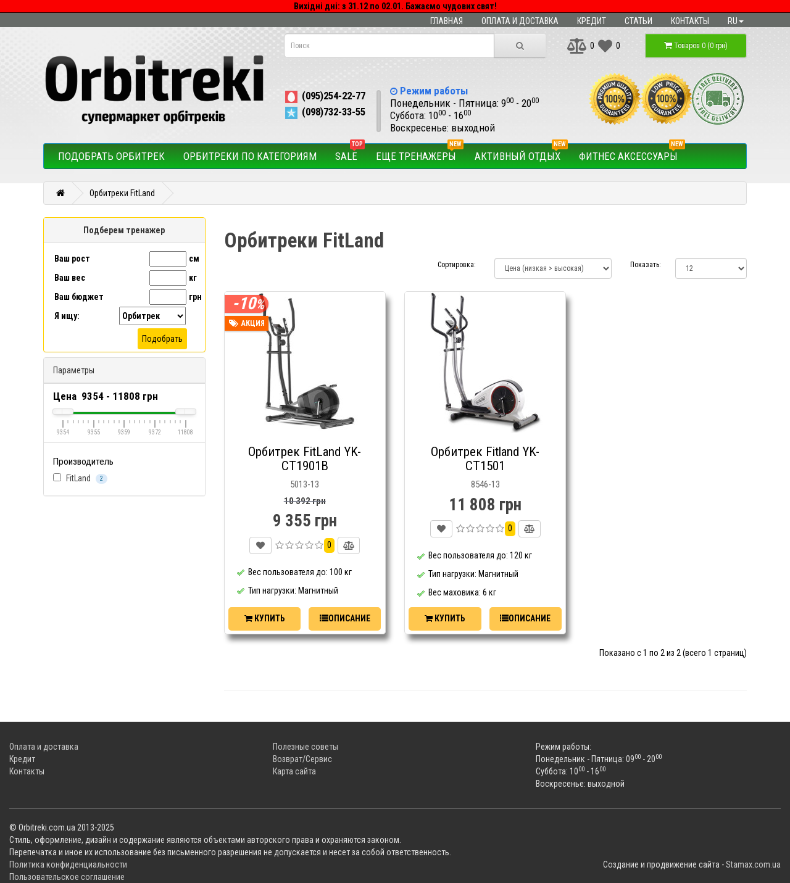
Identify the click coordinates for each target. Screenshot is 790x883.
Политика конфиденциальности (68, 864)
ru (736, 21)
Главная (446, 21)
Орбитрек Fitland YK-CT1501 (485, 458)
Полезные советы (305, 747)
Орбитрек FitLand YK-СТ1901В (304, 458)
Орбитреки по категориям (250, 156)
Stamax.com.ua (753, 864)
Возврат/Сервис (302, 759)
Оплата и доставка (520, 21)
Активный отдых (521, 153)
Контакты (690, 21)
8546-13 (485, 484)
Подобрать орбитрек (111, 156)
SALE (350, 153)
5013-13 (304, 484)
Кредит (591, 21)
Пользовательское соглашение (67, 877)
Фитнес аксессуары (632, 153)
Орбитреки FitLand (122, 193)
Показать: (643, 264)
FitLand (80, 478)
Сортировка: (457, 264)
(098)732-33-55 (324, 112)
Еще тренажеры (420, 153)
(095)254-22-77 (324, 95)
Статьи (638, 21)
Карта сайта (294, 771)
